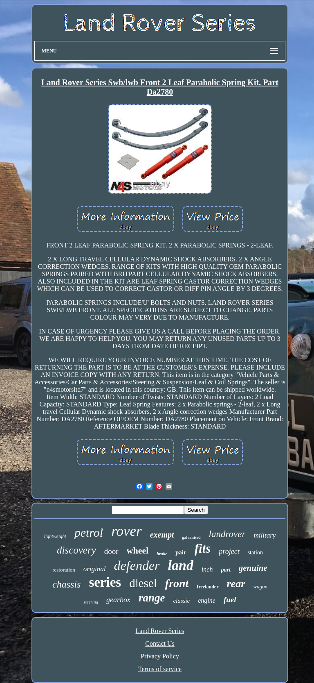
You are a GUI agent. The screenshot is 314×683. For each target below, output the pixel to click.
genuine (253, 568)
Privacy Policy (160, 656)
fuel (230, 599)
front (177, 583)
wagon (260, 586)
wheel (138, 550)
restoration (63, 570)
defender (137, 565)
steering (90, 601)
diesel (143, 583)
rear (236, 584)
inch (207, 569)
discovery (76, 550)
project (229, 551)
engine (206, 600)
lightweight (55, 536)
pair (180, 552)
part (225, 570)
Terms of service (160, 668)
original (94, 569)
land (180, 565)
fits (203, 548)
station (255, 552)
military (264, 535)
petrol (88, 532)
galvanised (191, 537)
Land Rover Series (159, 630)
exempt (162, 534)
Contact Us (160, 643)
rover (126, 531)
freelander (207, 587)
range (152, 598)
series (105, 582)
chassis (66, 584)
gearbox (118, 600)
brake (162, 553)
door (111, 551)
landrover (227, 534)
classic (181, 600)
